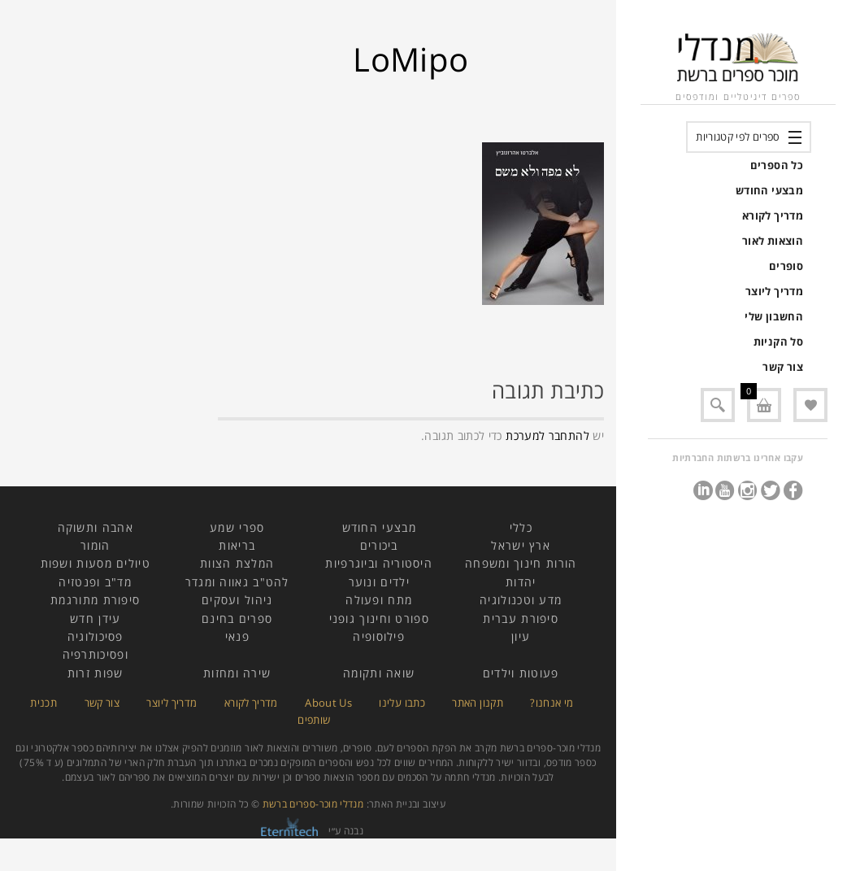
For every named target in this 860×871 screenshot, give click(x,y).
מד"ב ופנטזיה (95, 582)
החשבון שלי (774, 316)
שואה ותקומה (379, 673)
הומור (95, 545)
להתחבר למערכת (547, 435)
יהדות (521, 582)
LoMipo (410, 59)
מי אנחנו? (551, 702)
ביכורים (379, 545)
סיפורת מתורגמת (95, 600)
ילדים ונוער (379, 582)
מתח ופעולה (378, 600)
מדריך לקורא (772, 215)
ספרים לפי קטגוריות (738, 136)
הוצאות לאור (772, 240)
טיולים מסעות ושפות (95, 563)
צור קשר (782, 366)
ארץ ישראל (520, 545)
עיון (520, 636)
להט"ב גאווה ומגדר (237, 582)
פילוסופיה (379, 636)
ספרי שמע (237, 527)
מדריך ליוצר (774, 291)
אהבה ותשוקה (95, 527)
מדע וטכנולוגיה (521, 600)
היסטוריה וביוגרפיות (378, 563)
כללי (521, 527)
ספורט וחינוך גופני (379, 618)
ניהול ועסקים (237, 600)
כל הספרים (776, 165)
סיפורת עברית (520, 618)
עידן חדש (95, 618)
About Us (328, 702)
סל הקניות (778, 341)
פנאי (237, 636)
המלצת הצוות (237, 563)
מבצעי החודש (769, 190)
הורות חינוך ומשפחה (520, 563)
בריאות (237, 545)
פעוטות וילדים (521, 673)
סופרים (786, 266)
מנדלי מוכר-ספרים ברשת (313, 804)
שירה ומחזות (237, 673)
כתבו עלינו (402, 702)
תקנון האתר (477, 702)
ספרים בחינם (237, 618)
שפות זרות (95, 673)
